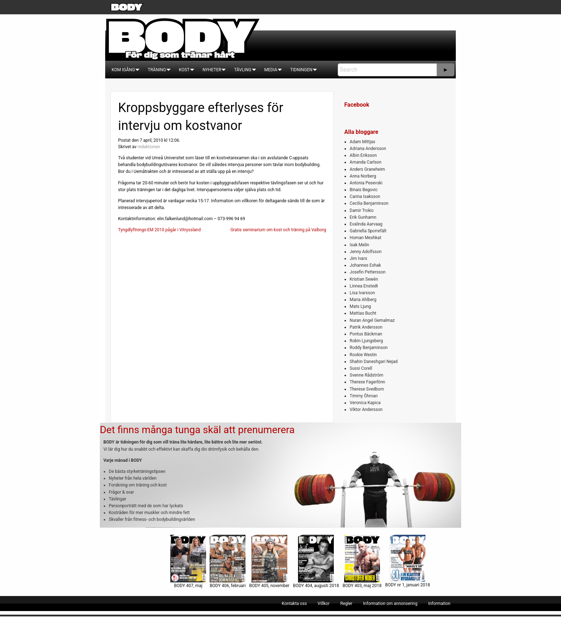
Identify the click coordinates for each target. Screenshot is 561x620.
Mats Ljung (360, 306)
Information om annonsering (390, 603)
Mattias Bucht (363, 313)
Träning (157, 69)
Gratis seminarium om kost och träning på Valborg (278, 229)
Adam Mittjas (362, 141)
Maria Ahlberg (363, 299)
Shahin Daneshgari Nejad (373, 361)
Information (439, 603)
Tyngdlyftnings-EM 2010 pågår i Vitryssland (159, 229)
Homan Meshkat (365, 237)
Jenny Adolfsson (365, 251)
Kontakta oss (294, 603)
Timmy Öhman (363, 395)
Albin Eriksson (363, 155)
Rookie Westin (363, 354)
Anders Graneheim (367, 169)
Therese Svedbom (367, 389)
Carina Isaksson (365, 196)
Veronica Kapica (365, 402)
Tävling (242, 69)
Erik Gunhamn (363, 217)
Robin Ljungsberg (366, 340)
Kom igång (123, 69)
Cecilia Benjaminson (369, 203)
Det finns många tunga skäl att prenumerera (197, 430)
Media (270, 69)
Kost (184, 69)
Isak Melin (359, 244)
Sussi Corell (361, 368)
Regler (346, 603)
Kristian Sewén (364, 279)
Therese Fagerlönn (367, 381)
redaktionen (148, 146)
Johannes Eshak (365, 265)
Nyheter (212, 69)
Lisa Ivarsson (362, 292)
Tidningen (301, 69)
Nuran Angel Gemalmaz (372, 320)
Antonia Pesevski (366, 182)
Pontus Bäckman (366, 333)
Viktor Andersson (366, 409)
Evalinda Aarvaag (366, 224)
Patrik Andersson (366, 327)
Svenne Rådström (366, 375)
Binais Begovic (363, 189)
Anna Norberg (363, 176)
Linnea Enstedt (364, 286)
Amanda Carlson (365, 162)
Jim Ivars (358, 258)
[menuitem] (123, 69)
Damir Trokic (362, 210)
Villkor (324, 603)
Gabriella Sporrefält (368, 230)
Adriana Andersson (368, 148)
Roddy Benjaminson (368, 347)
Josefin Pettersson (367, 272)
